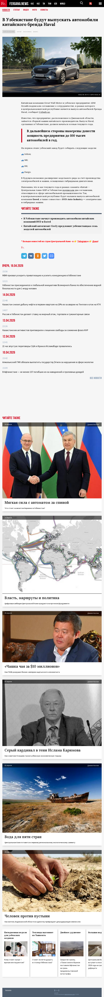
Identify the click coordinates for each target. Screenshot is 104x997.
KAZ (32, 3)
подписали (68, 190)
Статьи (16, 10)
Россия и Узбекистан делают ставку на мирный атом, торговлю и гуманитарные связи (46, 314)
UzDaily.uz (44, 112)
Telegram (82, 241)
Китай (19, 32)
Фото (34, 10)
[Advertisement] (52, 398)
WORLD (63, 3)
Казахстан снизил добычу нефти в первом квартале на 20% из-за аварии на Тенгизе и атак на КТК (51, 304)
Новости (6, 10)
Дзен (95, 241)
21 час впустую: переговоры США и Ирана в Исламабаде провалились (37, 346)
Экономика (27, 32)
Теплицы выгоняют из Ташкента (42, 934)
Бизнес (35, 32)
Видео (26, 10)
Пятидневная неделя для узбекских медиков (15, 935)
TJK (44, 3)
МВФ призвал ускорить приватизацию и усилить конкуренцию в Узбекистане (41, 275)
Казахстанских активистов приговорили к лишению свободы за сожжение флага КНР (45, 330)
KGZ (38, 3)
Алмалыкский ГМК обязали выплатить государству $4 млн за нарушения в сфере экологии (47, 362)
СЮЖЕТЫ (44, 10)
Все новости (96, 378)
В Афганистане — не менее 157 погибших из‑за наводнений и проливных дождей (43, 371)
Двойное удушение (70, 932)
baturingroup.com (69, 994)
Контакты (8, 990)
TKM (50, 3)
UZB (56, 3)
